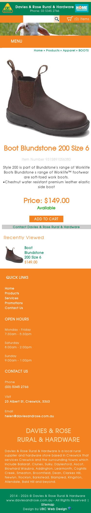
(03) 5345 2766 (17, 387)
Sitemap (47, 504)
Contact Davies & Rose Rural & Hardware (46, 227)
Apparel (69, 50)
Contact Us (14, 308)
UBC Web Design (53, 509)
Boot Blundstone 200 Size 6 (34, 252)
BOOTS (84, 50)
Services (11, 298)
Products (52, 50)
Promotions (14, 303)
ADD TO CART (46, 219)
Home (38, 50)
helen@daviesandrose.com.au (29, 416)
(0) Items (81, 19)
